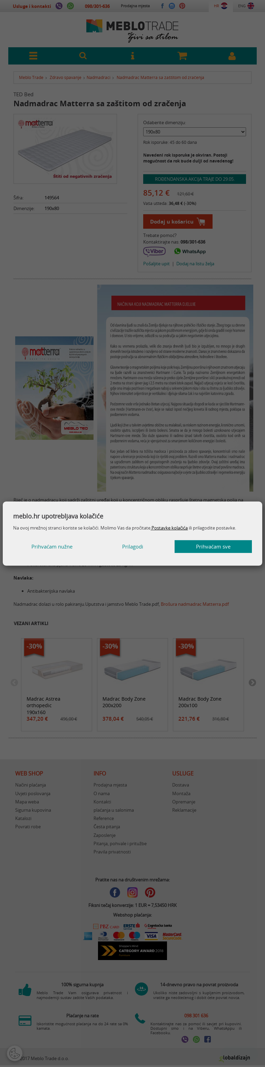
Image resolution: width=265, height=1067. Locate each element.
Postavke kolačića (169, 528)
